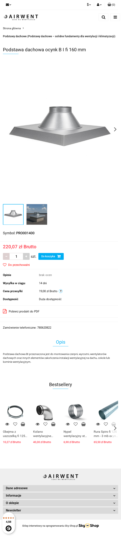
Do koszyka (51, 256)
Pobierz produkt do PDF (21, 311)
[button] (111, 5)
